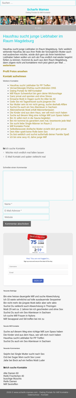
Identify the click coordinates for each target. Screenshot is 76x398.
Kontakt (44, 395)
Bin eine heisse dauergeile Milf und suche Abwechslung (31, 296)
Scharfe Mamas (38, 9)
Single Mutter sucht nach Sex (29, 354)
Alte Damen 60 (11, 373)
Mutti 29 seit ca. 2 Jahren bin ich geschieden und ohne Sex (33, 309)
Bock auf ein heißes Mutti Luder (29, 360)
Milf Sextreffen (10, 384)
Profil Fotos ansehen (15, 71)
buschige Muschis (12, 378)
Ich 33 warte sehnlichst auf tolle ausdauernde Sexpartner (32, 299)
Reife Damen (10, 381)
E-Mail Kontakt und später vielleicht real (26, 156)
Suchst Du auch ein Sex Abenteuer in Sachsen (27, 312)
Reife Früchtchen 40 (13, 376)
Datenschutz (33, 395)
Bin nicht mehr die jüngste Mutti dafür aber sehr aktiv (30, 303)
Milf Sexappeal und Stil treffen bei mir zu (23, 319)
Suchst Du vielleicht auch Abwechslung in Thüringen (29, 306)
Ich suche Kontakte (15, 148)
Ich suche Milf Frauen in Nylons (19, 315)
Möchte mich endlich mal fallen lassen (25, 152)
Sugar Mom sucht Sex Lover (26, 357)
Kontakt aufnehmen (14, 76)
